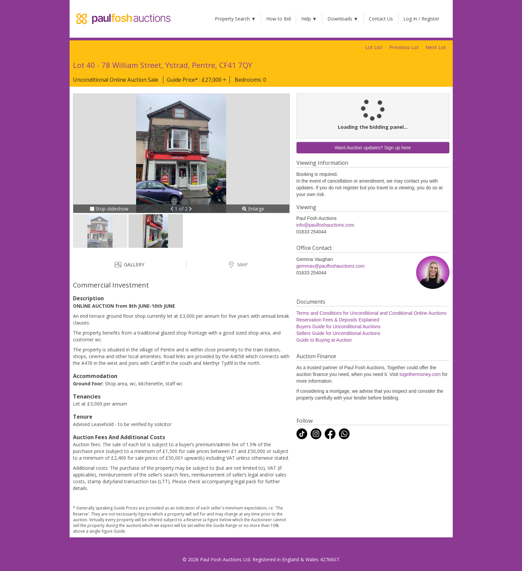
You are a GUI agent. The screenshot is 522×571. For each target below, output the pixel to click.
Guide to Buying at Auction (324, 340)
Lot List (374, 47)
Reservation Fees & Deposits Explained (337, 319)
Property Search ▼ (235, 18)
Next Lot (436, 47)
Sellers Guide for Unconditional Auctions (338, 333)
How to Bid (278, 18)
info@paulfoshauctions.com (325, 225)
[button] (172, 208)
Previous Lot (404, 47)
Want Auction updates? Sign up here (373, 147)
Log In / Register (421, 18)
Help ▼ (309, 18)
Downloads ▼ (342, 18)
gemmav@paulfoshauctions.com (330, 266)
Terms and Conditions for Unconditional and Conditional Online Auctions (371, 313)
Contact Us (381, 18)
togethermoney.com (420, 374)
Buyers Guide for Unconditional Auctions (338, 326)
